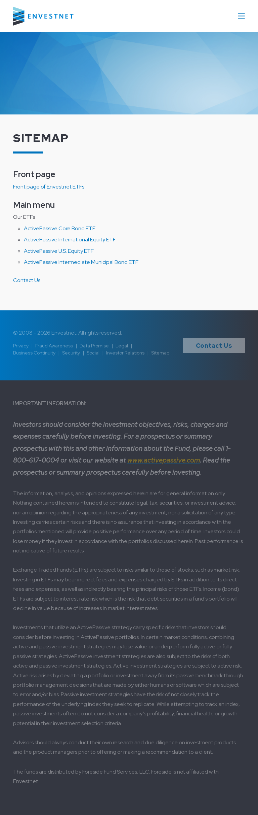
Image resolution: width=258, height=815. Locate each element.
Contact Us (26, 280)
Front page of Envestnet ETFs (48, 186)
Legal (122, 346)
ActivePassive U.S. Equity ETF (59, 250)
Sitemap (160, 353)
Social (93, 353)
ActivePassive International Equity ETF (70, 239)
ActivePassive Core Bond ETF (59, 228)
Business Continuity (34, 353)
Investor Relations (125, 353)
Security (71, 353)
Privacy (21, 346)
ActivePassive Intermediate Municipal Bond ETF (81, 262)
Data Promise (94, 346)
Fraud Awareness (54, 346)
